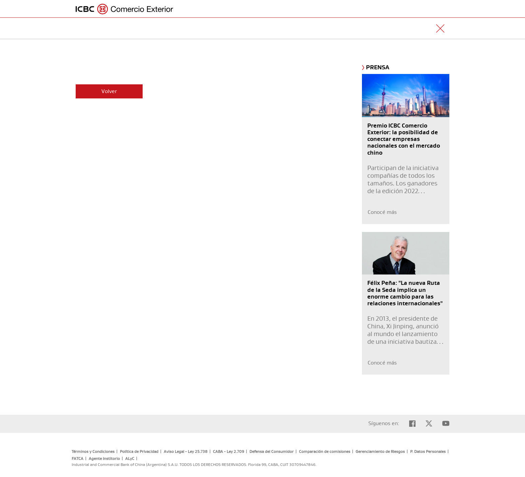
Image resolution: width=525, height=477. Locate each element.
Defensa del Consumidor (271, 452)
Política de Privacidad (139, 452)
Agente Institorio (104, 459)
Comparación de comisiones (324, 452)
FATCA (77, 459)
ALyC (129, 459)
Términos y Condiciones (93, 452)
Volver (109, 91)
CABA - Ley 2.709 (228, 452)
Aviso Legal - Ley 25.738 (186, 452)
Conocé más (382, 212)
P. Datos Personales (428, 452)
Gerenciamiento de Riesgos (380, 452)
